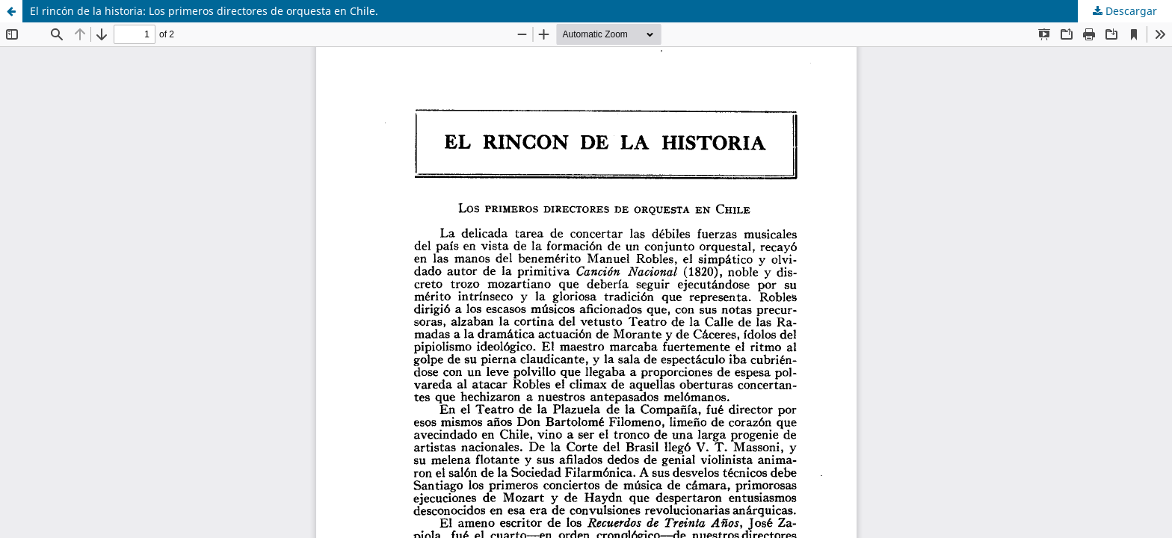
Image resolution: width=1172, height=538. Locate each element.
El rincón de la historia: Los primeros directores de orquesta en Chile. (204, 11)
